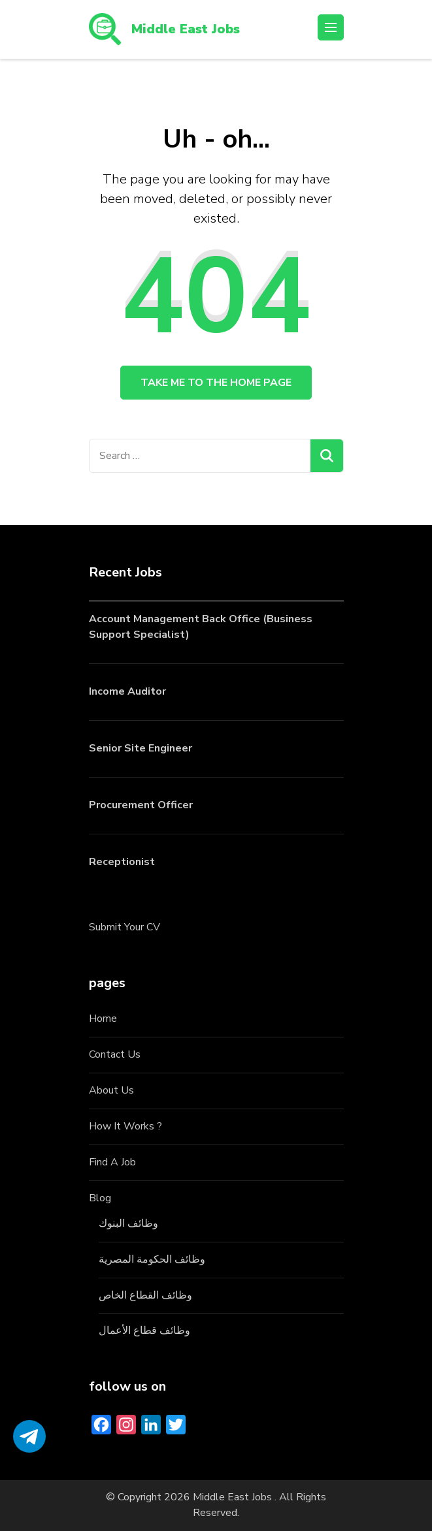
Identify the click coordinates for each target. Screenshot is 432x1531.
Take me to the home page (216, 382)
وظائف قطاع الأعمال (144, 1330)
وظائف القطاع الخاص (145, 1295)
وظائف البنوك (128, 1223)
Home (103, 1018)
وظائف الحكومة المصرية (152, 1259)
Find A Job (112, 1162)
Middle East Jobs (185, 29)
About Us (111, 1090)
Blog (100, 1198)
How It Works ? (125, 1126)
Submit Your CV (124, 927)
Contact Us (115, 1054)
